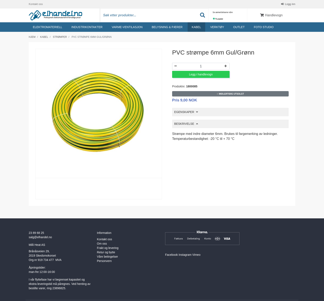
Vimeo (196, 254)
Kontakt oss (36, 4)
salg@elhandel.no (40, 237)
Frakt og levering (107, 248)
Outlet (239, 27)
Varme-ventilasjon (127, 27)
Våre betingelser (107, 256)
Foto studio (263, 27)
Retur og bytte (106, 252)
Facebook (171, 254)
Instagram (185, 254)
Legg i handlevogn (201, 74)
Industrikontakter (87, 27)
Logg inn (289, 4)
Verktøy (217, 27)
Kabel (196, 27)
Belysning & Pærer (167, 27)
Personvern (104, 261)
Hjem (32, 37)
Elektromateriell (47, 27)
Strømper (60, 37)
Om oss (102, 243)
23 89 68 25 (36, 232)
